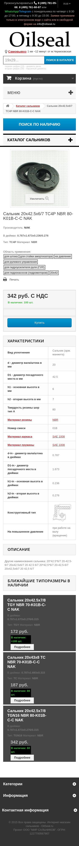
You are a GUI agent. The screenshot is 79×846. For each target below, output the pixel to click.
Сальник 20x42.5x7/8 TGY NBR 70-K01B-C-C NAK (26, 605)
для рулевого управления (20, 261)
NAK (26, 227)
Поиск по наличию (39, 124)
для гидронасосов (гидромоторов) (26, 272)
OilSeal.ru (47, 826)
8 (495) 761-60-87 (30, 7)
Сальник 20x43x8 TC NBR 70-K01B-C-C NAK (26, 662)
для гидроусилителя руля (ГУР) (24, 267)
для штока (11, 256)
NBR (55, 419)
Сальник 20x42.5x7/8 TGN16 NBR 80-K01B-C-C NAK (26, 715)
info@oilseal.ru (46, 24)
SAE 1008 (58, 436)
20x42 (54, 272)
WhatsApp (11, 11)
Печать (14, 279)
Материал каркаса (20, 436)
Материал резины (20, 419)
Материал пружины (21, 444)
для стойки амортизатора (36, 256)
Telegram (25, 11)
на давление (63, 256)
